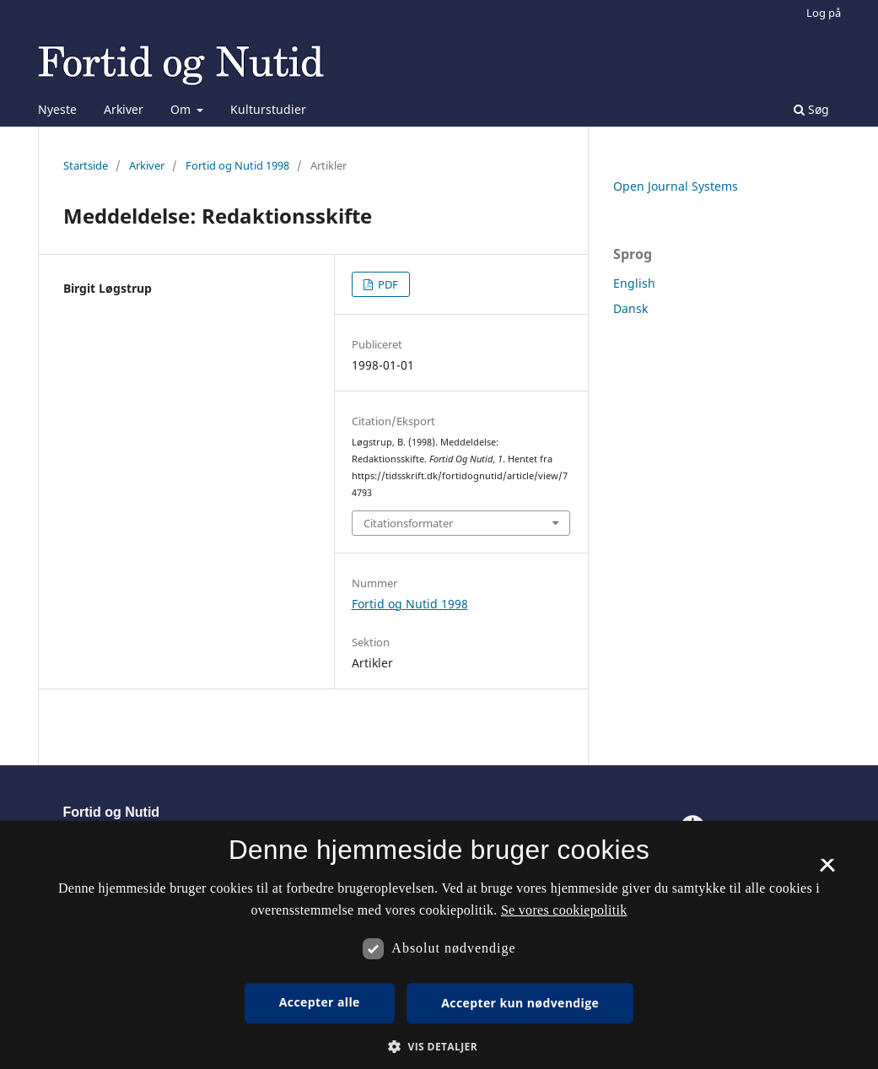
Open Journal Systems (675, 186)
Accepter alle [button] (319, 1002)
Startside (85, 165)
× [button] (827, 871)
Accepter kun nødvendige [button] (520, 1003)
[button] (439, 1046)
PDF (386, 284)
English (634, 283)
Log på (823, 12)
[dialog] (439, 945)
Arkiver (123, 109)
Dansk (630, 308)
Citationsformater (408, 523)
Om (182, 109)
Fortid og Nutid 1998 (237, 165)
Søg (811, 109)
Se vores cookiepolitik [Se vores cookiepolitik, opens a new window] (564, 910)
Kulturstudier (268, 109)
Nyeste (57, 109)
